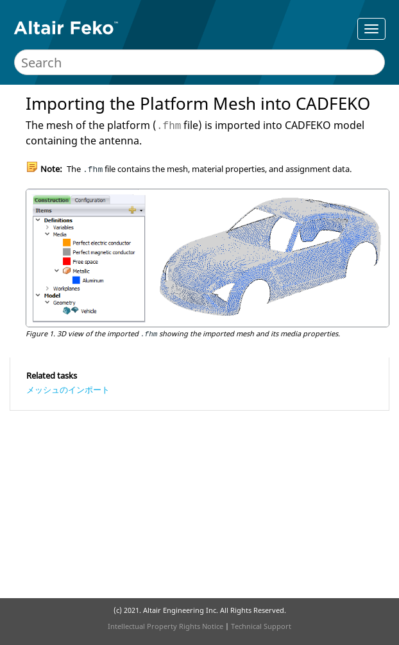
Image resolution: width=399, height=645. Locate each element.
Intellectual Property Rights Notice (165, 626)
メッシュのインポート (68, 389)
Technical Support (261, 626)
